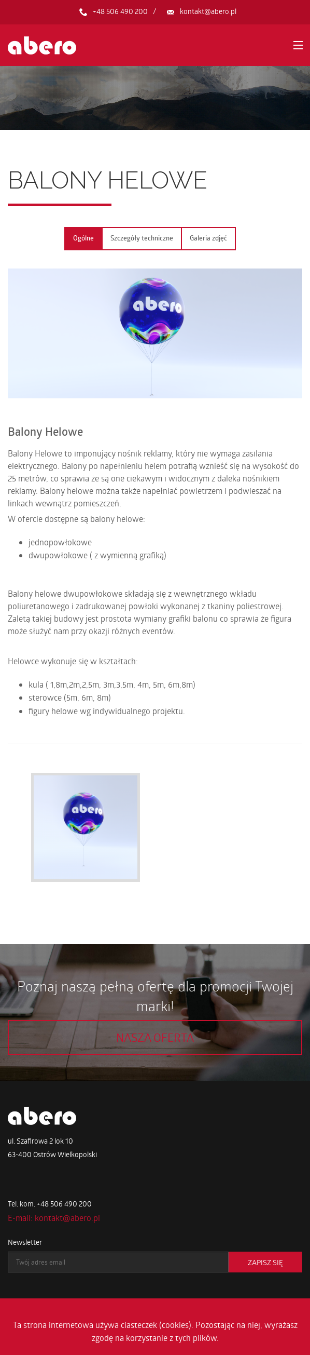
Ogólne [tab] (83, 238)
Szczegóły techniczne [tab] (141, 238)
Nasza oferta (155, 1037)
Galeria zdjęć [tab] (208, 238)
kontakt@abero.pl (208, 11)
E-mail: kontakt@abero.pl (54, 1217)
